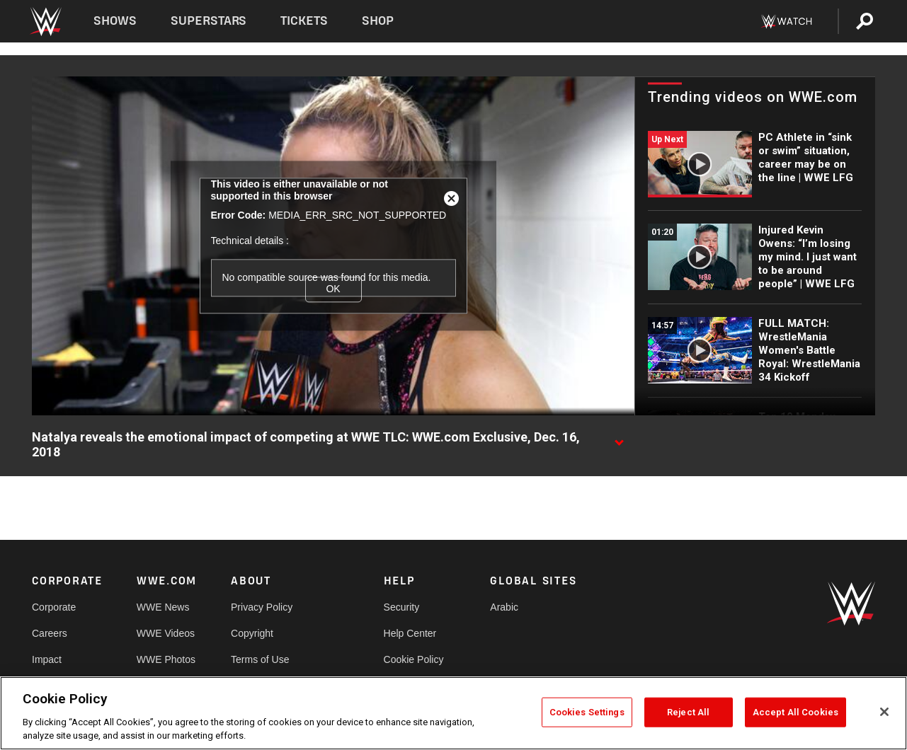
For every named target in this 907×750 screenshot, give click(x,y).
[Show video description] (618, 438)
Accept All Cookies (795, 712)
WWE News (163, 607)
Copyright (252, 633)
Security (402, 607)
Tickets (304, 21)
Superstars (209, 21)
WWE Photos (166, 659)
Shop (378, 21)
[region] (453, 713)
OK (333, 289)
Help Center (410, 633)
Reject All (688, 712)
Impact (47, 659)
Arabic (504, 607)
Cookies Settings (586, 712)
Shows (115, 21)
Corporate (54, 607)
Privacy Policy (261, 607)
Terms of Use (260, 659)
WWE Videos (166, 633)
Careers (49, 633)
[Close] (884, 711)
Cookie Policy (414, 659)
